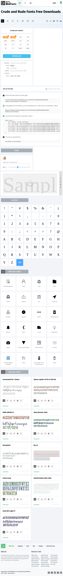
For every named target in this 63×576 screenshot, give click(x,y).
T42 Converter (44, 562)
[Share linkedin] (61, 21)
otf (20, 41)
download (16, 56)
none (27, 48)
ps (20, 44)
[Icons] (27, 21)
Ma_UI (36, 445)
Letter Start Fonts (50, 546)
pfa (28, 41)
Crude (11, 76)
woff (5, 41)
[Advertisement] (47, 57)
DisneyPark (6, 445)
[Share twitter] (54, 21)
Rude (18, 76)
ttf (5, 37)
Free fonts (9, 3)
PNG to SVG (34, 555)
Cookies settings (45, 566)
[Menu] (30, 3)
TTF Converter (54, 555)
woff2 (13, 41)
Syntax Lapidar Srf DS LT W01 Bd (45, 379)
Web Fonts (11, 546)
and (15, 76)
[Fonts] (32, 21)
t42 (5, 48)
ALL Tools (53, 564)
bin (5, 44)
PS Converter (54, 560)
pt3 (13, 44)
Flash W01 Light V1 (9, 511)
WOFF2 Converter (45, 559)
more (19, 262)
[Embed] (17, 400)
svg (20, 37)
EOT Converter (54, 557)
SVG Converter (44, 557)
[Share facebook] (47, 21)
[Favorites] (7, 21)
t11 (13, 48)
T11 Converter (54, 562)
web (13, 37)
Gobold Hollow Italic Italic (42, 478)
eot (28, 37)
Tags (34, 546)
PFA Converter (54, 559)
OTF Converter (35, 557)
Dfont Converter (35, 564)
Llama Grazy (7, 478)
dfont (20, 48)
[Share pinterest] (57, 21)
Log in (54, 3)
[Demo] (12, 21)
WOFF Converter (35, 559)
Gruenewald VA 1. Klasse (11, 379)
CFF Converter (35, 562)
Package (41, 546)
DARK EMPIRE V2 (8, 412)
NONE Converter (45, 564)
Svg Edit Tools (44, 555)
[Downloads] (11, 400)
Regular (12, 65)
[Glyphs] (17, 21)
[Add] (2, 21)
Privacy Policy (35, 566)
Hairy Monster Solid (40, 412)
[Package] (22, 21)
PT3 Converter (44, 560)
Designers (20, 546)
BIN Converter (35, 560)
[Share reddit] (50, 21)
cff (28, 44)
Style (27, 546)
